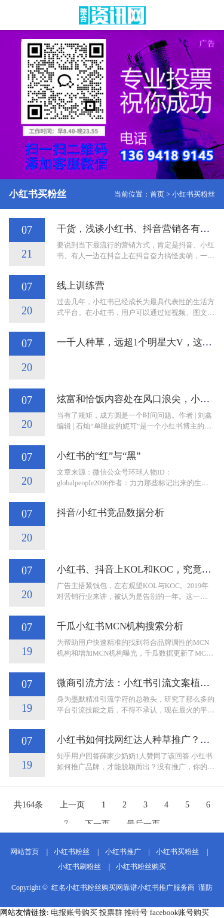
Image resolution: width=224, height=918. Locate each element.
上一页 (72, 804)
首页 (157, 194)
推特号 (136, 912)
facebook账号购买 (180, 912)
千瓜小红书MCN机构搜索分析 (120, 626)
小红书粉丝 (72, 851)
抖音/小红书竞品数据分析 (110, 512)
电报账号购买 (74, 912)
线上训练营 (81, 285)
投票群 (110, 912)
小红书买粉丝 (193, 194)
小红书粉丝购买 (141, 866)
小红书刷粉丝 (79, 866)
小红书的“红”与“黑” (98, 456)
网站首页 (24, 851)
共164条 (28, 804)
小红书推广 (123, 851)
